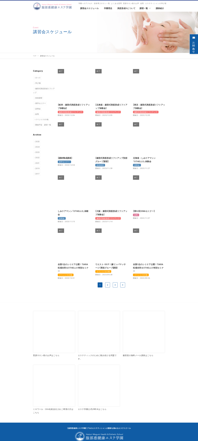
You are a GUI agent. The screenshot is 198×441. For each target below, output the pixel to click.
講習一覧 (104, 359)
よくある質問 (116, 3)
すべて (36, 77)
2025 (36, 141)
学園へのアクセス (86, 3)
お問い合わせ (99, 404)
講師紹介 (38, 371)
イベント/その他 (40, 119)
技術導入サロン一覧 (102, 3)
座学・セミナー (130, 365)
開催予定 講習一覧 (42, 124)
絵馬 (142, 3)
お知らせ (137, 390)
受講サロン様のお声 (131, 3)
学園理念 (38, 359)
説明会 (36, 108)
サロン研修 (145, 371)
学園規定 (70, 371)
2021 (36, 163)
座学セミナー (39, 103)
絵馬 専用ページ (105, 390)
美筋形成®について (76, 359)
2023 (36, 152)
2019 (36, 168)
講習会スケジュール (67, 390)
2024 (36, 147)
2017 (36, 173)
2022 (36, 157)
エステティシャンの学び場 (155, 3)
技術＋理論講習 (108, 365)
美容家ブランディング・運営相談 (117, 371)
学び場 (36, 83)
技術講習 (37, 98)
